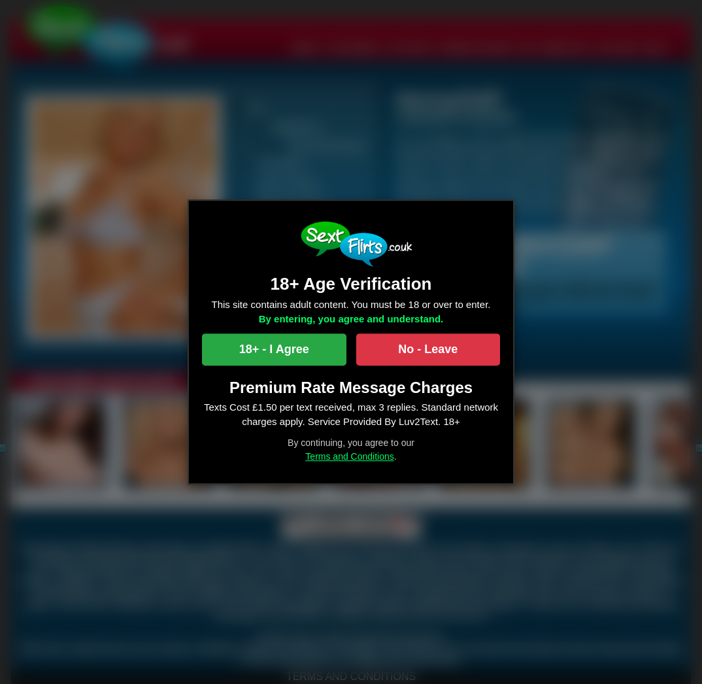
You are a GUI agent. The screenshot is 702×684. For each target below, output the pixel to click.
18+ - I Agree (274, 349)
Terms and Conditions (349, 456)
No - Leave (428, 349)
